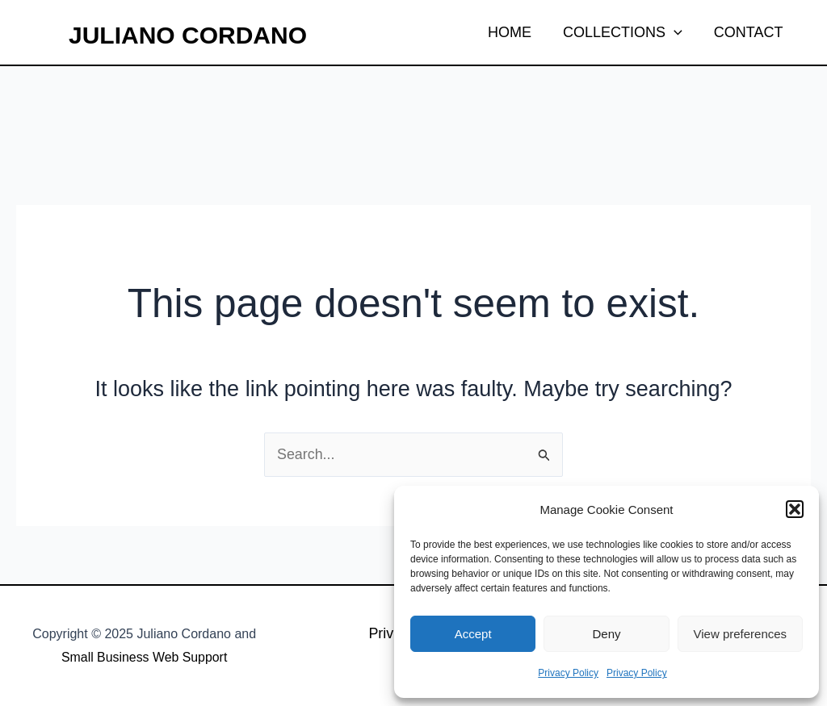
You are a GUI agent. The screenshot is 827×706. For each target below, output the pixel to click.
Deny (606, 634)
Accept (473, 634)
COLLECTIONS (626, 32)
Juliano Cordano (188, 35)
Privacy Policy (568, 673)
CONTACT (749, 32)
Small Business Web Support (144, 657)
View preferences (740, 634)
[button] (795, 509)
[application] (678, 32)
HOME (516, 32)
